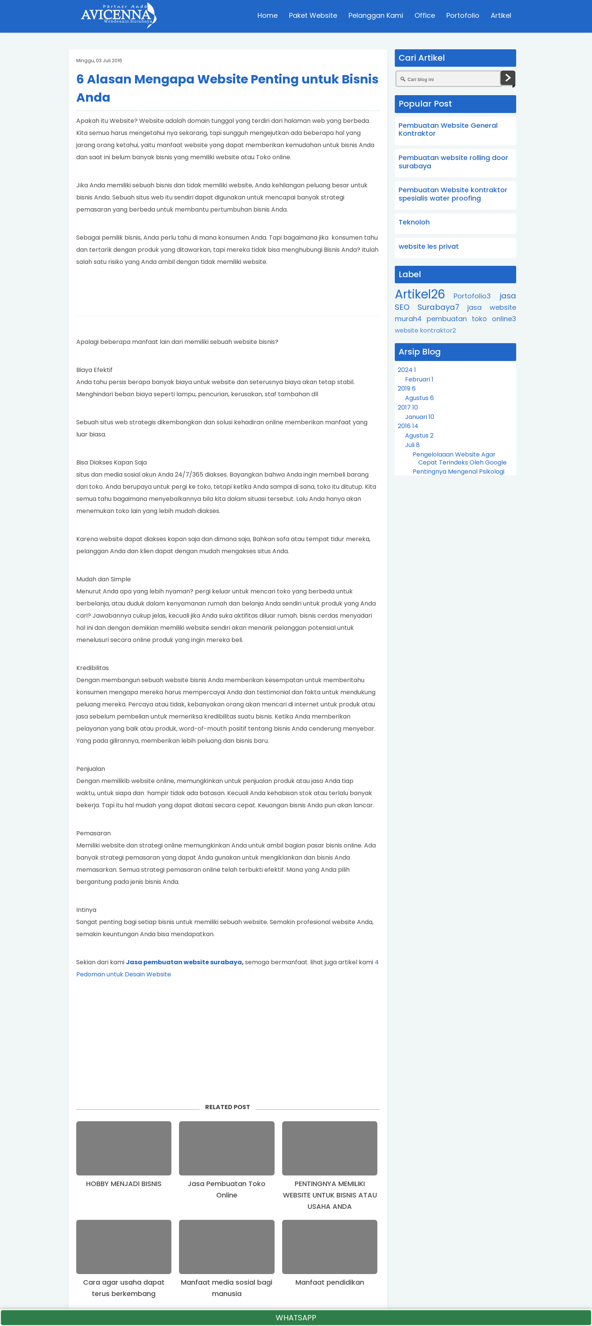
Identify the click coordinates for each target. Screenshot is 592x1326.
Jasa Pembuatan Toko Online (226, 1189)
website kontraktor (425, 330)
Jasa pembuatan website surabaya (184, 962)
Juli (412, 445)
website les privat (429, 246)
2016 (408, 426)
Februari (419, 379)
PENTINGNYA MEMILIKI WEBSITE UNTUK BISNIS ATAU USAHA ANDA (330, 1195)
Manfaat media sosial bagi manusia (226, 1287)
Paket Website (312, 17)
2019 (407, 388)
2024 (407, 370)
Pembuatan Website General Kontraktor (448, 129)
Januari (419, 417)
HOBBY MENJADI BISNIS (124, 1183)
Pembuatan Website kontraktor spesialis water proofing (453, 194)
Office (424, 17)
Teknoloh (414, 222)
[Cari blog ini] (449, 79)
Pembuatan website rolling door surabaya (453, 162)
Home (267, 17)
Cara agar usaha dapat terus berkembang (124, 1287)
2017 (408, 407)
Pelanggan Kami (375, 17)
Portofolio (462, 17)
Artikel (500, 17)
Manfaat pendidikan (329, 1282)
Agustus (419, 398)
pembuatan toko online (471, 318)
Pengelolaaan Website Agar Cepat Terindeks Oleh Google (460, 458)
